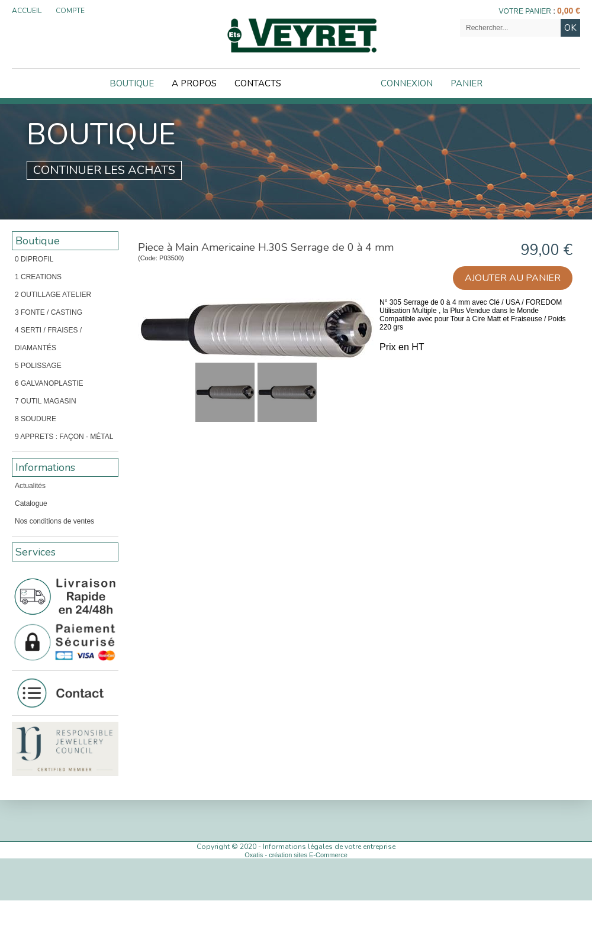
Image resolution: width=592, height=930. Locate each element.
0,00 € (568, 10)
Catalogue (31, 503)
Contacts (257, 83)
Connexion (407, 83)
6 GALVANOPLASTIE (49, 383)
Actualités (30, 486)
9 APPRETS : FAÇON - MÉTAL (64, 436)
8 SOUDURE (35, 419)
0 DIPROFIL (34, 259)
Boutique (132, 83)
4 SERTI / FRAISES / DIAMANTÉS (48, 339)
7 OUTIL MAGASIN (45, 401)
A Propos (194, 83)
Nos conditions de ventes (54, 521)
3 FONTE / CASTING (48, 312)
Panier (466, 83)
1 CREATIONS (38, 277)
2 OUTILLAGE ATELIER (53, 294)
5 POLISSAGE (38, 365)
